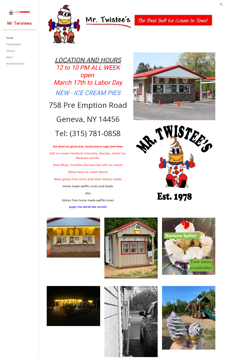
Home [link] (9, 38)
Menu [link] (9, 57)
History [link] (10, 51)
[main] (89, 131)
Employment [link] (13, 44)
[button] (221, 4)
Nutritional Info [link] (15, 63)
